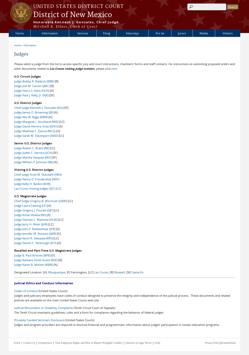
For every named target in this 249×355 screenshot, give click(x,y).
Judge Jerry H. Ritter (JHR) (30, 224)
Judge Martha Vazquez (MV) (32, 157)
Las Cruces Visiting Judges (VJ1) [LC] (37, 188)
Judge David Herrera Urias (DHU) (36, 126)
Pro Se (160, 33)
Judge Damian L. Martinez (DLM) (35, 220)
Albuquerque (56, 272)
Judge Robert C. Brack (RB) (31, 148)
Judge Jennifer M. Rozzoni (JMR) (35, 234)
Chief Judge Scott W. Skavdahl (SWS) (38, 174)
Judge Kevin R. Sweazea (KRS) (33, 238)
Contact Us (29, 342)
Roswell (119, 272)
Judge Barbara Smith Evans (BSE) (36, 260)
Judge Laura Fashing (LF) (30, 206)
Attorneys (132, 33)
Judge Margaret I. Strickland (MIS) (36, 122)
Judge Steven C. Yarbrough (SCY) (35, 243)
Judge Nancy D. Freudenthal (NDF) (36, 179)
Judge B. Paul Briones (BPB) (32, 255)
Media (204, 33)
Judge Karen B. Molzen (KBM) (33, 265)
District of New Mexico (72, 14)
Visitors (228, 33)
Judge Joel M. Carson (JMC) (31, 86)
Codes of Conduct (26, 291)
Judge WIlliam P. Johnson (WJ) (33, 162)
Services (82, 33)
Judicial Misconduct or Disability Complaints (43, 308)
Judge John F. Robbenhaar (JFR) (34, 229)
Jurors (182, 33)
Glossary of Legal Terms (138, 342)
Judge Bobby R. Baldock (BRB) (34, 81)
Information (50, 33)
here (114, 69)
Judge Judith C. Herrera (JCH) (33, 153)
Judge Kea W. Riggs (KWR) (31, 117)
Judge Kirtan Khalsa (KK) (30, 215)
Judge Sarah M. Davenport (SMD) (36, 136)
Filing (106, 33)
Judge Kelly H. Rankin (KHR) (32, 184)
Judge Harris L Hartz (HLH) (31, 90)
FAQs (157, 342)
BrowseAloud (228, 342)
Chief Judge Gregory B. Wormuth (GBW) (40, 201)
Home (20, 33)
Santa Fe (137, 272)
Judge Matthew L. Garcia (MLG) (34, 131)
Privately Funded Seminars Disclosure (39, 320)
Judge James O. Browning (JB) (33, 112)
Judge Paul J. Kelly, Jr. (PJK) (31, 95)
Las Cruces (101, 272)
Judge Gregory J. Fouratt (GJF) (33, 210)
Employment (45, 342)
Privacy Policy (212, 342)
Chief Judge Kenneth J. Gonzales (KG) (38, 108)
